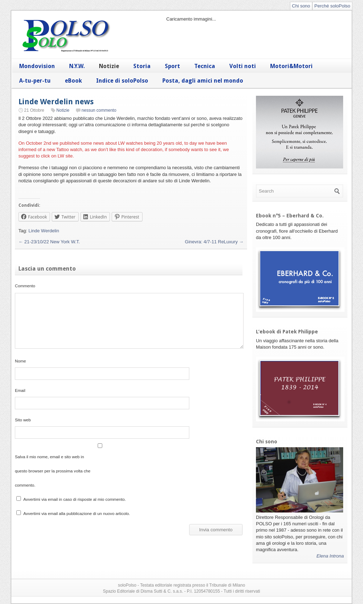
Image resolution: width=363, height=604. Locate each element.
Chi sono (301, 6)
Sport (172, 66)
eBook (73, 80)
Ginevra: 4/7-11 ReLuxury (214, 241)
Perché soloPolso (332, 6)
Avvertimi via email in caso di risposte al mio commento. (74, 499)
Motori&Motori (291, 66)
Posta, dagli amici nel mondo (202, 80)
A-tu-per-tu (35, 80)
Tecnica (204, 66)
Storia (142, 66)
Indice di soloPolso (122, 80)
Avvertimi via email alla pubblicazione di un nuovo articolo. (76, 513)
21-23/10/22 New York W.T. (49, 241)
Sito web (23, 419)
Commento (25, 285)
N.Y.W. (77, 66)
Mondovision (37, 66)
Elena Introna (330, 556)
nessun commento (99, 110)
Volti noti (242, 66)
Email (20, 390)
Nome (20, 361)
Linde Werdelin (43, 230)
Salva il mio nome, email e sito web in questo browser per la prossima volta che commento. (52, 470)
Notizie (109, 66)
